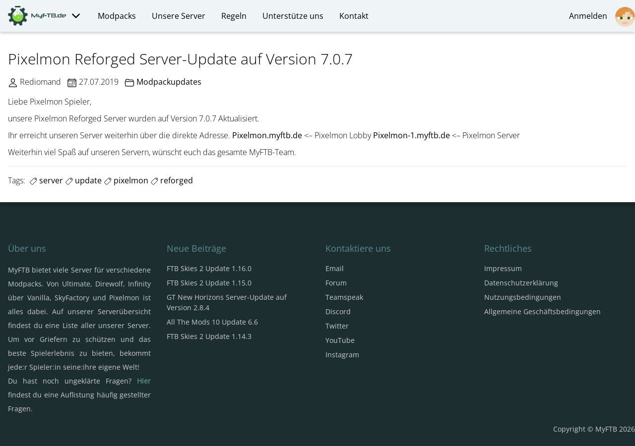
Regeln (234, 15)
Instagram (342, 354)
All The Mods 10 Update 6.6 (212, 322)
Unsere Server (178, 15)
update (83, 180)
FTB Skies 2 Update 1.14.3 (209, 336)
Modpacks (117, 15)
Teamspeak (344, 297)
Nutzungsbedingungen (522, 297)
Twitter (337, 326)
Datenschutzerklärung (521, 282)
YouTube (340, 340)
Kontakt (354, 15)
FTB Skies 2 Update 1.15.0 (209, 282)
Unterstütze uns (292, 15)
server (46, 180)
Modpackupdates (168, 81)
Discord (338, 311)
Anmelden (602, 17)
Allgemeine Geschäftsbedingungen (542, 311)
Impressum (503, 268)
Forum (336, 282)
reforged (171, 180)
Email (334, 268)
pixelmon (126, 180)
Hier (144, 381)
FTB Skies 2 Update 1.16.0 (209, 268)
